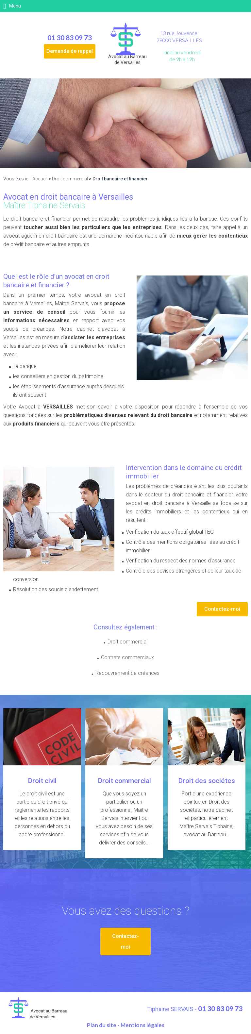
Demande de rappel (69, 51)
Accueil (39, 178)
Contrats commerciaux (127, 657)
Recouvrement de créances (127, 673)
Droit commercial (70, 178)
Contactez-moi (222, 609)
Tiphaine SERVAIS (170, 1008)
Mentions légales (142, 1024)
